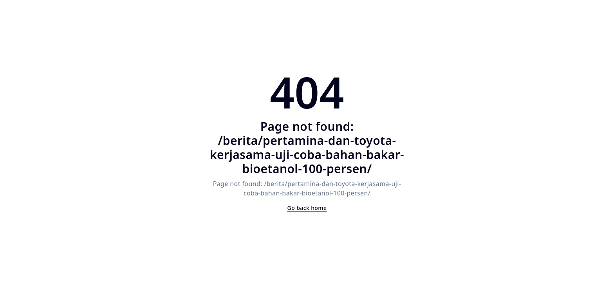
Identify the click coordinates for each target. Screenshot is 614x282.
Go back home (307, 208)
